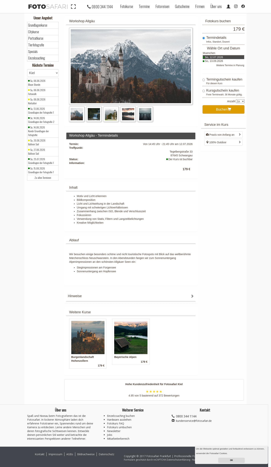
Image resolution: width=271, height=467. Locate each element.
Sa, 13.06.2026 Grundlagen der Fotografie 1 (41, 110)
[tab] (130, 296)
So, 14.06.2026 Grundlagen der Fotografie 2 (41, 120)
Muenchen (209, 53)
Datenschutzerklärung (178, 459)
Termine (144, 6)
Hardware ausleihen (119, 419)
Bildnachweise (86, 454)
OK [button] (231, 460)
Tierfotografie (36, 45)
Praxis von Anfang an (220, 134)
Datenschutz (106, 454)
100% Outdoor (216, 142)
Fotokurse (126, 6)
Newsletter (113, 431)
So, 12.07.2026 (214, 57)
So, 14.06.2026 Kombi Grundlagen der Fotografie (38, 131)
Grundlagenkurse (37, 25)
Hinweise (75, 296)
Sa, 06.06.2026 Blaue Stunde (36, 82)
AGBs (69, 454)
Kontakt (39, 454)
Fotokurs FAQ (115, 423)
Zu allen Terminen (43, 178)
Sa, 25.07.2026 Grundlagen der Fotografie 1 (41, 161)
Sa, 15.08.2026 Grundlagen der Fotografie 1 (41, 170)
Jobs (109, 435)
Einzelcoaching (36, 58)
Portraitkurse (35, 38)
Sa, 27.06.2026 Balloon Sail (36, 151)
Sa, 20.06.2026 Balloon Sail (36, 142)
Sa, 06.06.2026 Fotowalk (36, 92)
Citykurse (33, 31)
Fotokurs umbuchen (119, 427)
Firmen (199, 6)
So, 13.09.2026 (214, 61)
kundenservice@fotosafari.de (194, 421)
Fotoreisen (162, 6)
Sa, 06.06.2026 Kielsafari (36, 101)
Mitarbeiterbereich (118, 438)
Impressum (55, 454)
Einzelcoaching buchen (121, 416)
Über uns (216, 6)
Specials (33, 51)
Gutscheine (182, 6)
